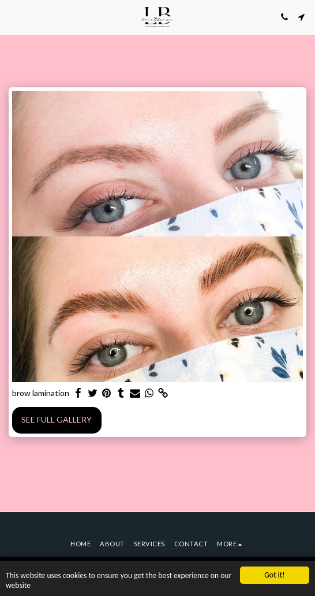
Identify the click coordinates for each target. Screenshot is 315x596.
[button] (12, 17)
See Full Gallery (56, 419)
